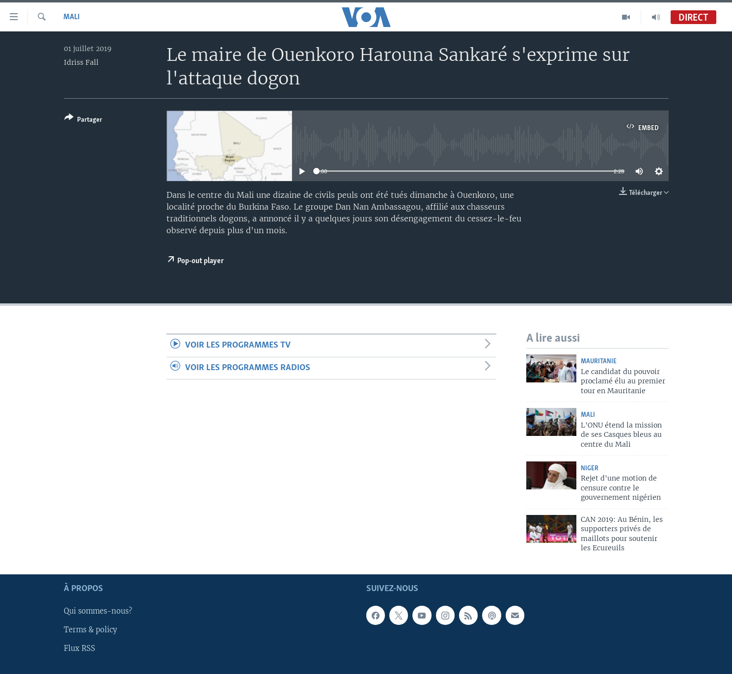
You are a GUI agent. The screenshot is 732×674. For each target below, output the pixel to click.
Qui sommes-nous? (98, 611)
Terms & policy (90, 630)
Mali (71, 17)
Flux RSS (79, 649)
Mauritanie (599, 361)
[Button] (83, 120)
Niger (589, 468)
